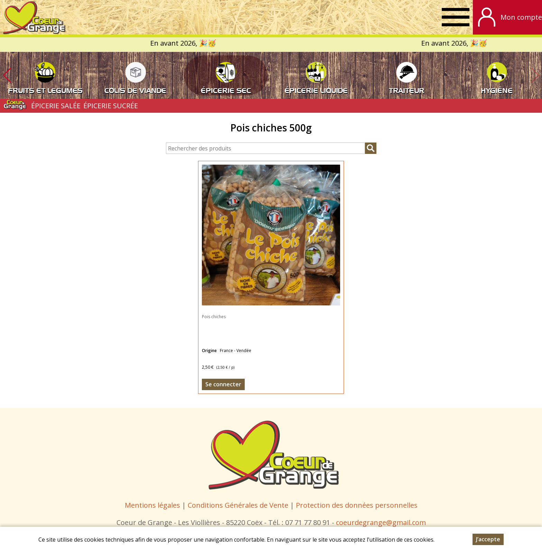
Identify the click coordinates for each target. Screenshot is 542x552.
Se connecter (223, 384)
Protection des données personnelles (357, 505)
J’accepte (488, 539)
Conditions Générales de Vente (239, 505)
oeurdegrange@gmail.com (382, 522)
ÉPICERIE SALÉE (56, 105)
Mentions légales (152, 505)
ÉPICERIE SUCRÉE (110, 105)
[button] (7, 75)
